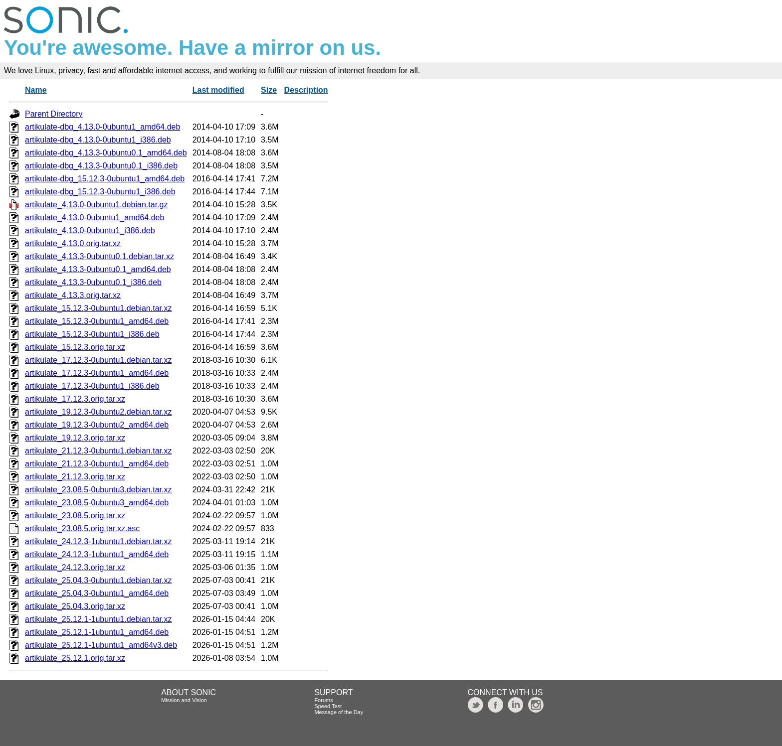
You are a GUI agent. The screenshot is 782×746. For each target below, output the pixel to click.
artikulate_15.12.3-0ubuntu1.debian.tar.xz (98, 308)
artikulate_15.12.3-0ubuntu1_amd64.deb (97, 321)
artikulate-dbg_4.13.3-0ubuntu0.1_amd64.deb (106, 153)
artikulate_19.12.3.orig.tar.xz (75, 438)
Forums (323, 700)
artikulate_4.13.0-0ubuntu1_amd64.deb (94, 217)
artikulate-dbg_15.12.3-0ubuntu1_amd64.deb (105, 178)
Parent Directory (54, 114)
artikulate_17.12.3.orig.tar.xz (75, 399)
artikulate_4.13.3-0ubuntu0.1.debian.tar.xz (99, 256)
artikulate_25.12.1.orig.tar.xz (75, 658)
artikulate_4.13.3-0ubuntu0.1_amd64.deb (98, 269)
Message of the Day (338, 712)
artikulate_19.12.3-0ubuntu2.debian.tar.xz (98, 412)
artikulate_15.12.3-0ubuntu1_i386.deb (92, 334)
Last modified (218, 90)
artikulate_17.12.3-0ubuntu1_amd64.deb (97, 373)
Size (269, 90)
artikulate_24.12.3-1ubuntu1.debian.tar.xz (98, 541)
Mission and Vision (184, 700)
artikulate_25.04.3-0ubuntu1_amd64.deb (97, 593)
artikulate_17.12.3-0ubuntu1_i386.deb (92, 386)
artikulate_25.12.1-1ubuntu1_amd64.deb (97, 632)
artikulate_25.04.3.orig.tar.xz (75, 606)
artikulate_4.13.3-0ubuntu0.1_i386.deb (93, 282)
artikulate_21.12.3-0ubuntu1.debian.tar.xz (98, 451)
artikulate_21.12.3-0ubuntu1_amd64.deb (97, 463)
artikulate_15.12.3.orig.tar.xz (75, 347)
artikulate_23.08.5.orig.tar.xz (75, 515)
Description (306, 90)
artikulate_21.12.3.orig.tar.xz (75, 476)
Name (36, 90)
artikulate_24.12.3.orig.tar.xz (75, 567)
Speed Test (328, 706)
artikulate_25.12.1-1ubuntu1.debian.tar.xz (98, 619)
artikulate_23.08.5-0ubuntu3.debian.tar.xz (98, 489)
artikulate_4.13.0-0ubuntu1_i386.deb (90, 230)
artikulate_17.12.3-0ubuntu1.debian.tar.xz (98, 360)
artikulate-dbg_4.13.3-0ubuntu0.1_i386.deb (101, 165)
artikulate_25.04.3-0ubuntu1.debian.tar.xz (98, 580)
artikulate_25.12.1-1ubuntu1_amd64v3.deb (101, 645)
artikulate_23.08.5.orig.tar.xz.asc (82, 528)
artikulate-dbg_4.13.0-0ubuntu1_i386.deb (98, 140)
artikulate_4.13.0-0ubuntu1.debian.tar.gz (96, 204)
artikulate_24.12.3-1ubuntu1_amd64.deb (97, 554)
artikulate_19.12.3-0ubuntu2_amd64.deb (97, 425)
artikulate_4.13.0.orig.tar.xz (73, 243)
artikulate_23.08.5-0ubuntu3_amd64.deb (97, 502)
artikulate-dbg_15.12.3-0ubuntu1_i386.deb (100, 191)
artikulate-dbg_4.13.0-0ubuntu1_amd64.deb (102, 127)
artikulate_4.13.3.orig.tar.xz (73, 295)
